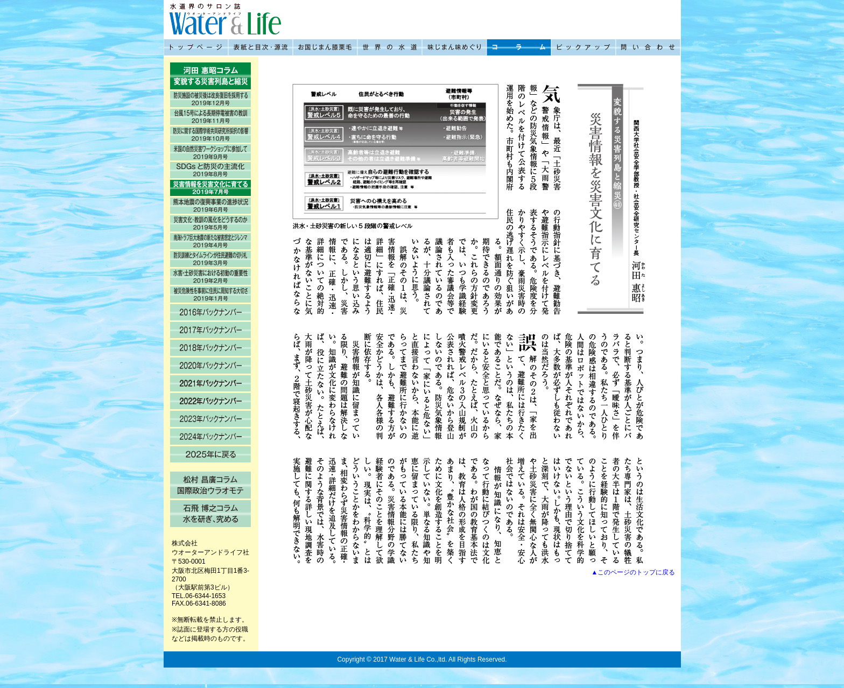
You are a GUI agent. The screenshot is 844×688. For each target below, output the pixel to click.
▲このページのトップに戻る (634, 572)
